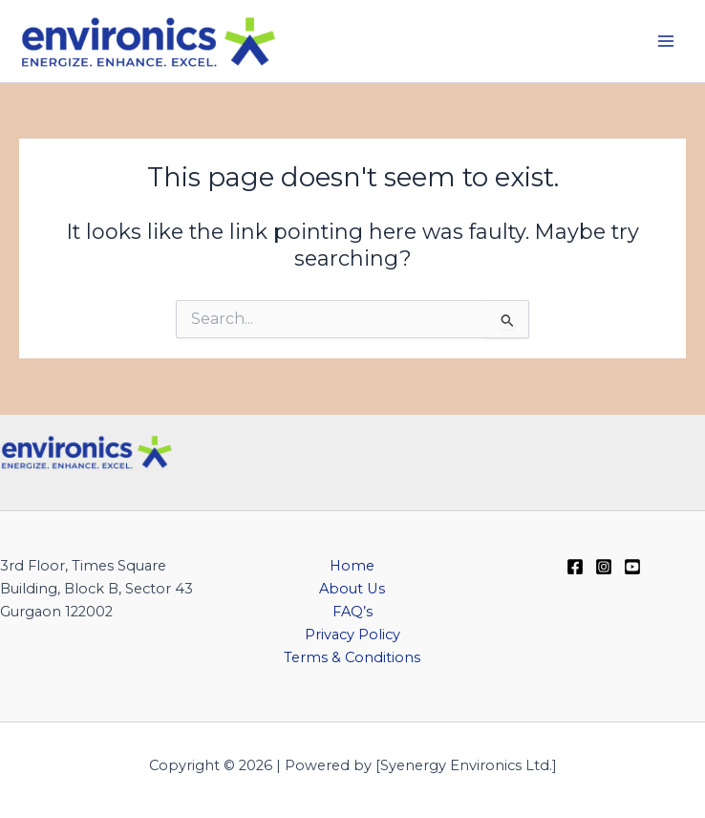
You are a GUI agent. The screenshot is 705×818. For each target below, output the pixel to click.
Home (352, 565)
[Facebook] (575, 566)
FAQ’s (352, 611)
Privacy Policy (352, 634)
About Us (352, 588)
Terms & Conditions (352, 657)
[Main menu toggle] (666, 41)
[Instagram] (603, 566)
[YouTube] (632, 566)
